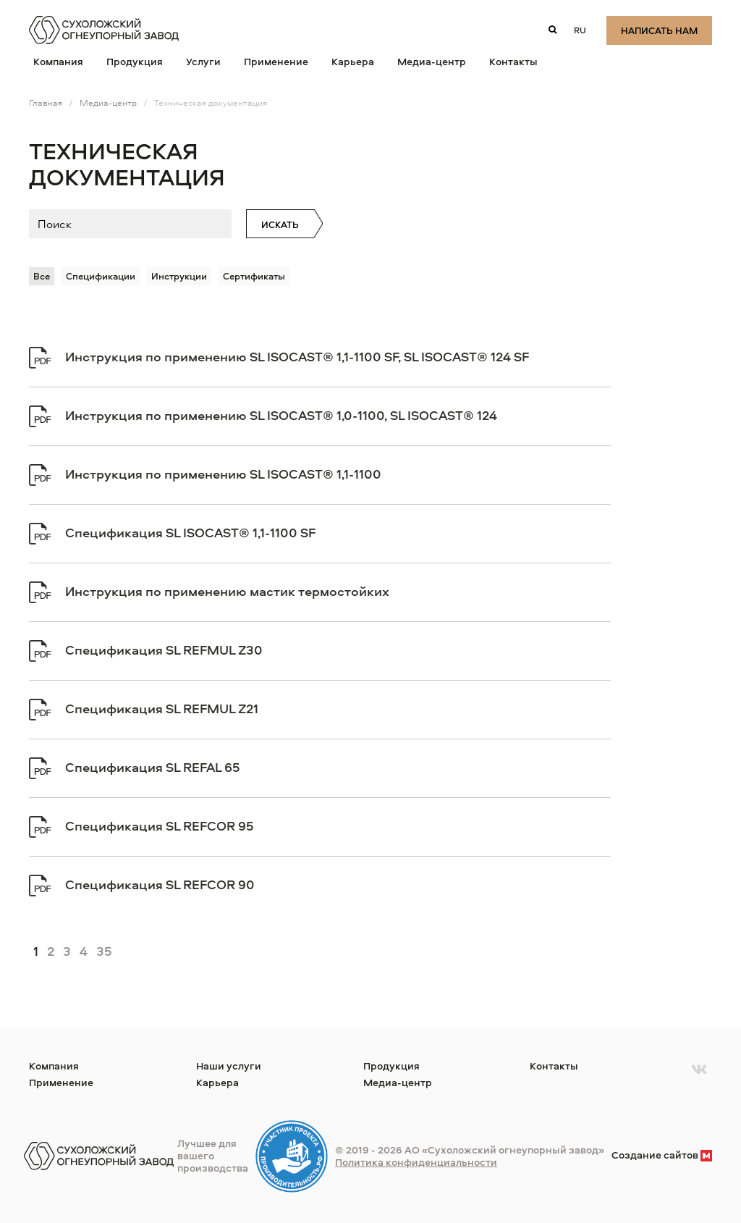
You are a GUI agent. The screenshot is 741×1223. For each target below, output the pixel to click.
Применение (276, 61)
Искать (280, 224)
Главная (45, 102)
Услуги (203, 61)
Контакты (513, 61)
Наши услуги (228, 1065)
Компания (58, 61)
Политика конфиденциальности (416, 1162)
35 (104, 951)
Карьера (352, 61)
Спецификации (100, 275)
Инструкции (179, 275)
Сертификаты (254, 275)
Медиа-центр (431, 61)
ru (580, 30)
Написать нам (659, 31)
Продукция (134, 61)
